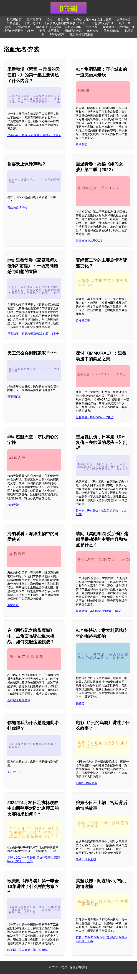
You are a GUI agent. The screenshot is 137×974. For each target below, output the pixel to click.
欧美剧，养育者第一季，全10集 (27, 949)
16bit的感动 (57, 34)
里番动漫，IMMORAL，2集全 (95, 417)
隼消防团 (81, 144)
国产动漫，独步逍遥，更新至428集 (58, 26)
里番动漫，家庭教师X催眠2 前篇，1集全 (33, 333)
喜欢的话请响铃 (17, 207)
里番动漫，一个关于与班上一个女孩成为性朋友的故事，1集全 (46, 23)
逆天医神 (92, 26)
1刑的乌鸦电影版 (86, 783)
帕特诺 (80, 703)
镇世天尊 (124, 23)
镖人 (49, 19)
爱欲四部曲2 (112, 30)
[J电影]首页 (14, 19)
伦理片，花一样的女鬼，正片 (92, 19)
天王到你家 (14, 396)
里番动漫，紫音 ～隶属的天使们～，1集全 (34, 135)
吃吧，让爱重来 (49, 30)
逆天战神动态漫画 (81, 34)
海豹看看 (13, 605)
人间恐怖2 (123, 19)
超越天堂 (13, 504)
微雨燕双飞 (34, 19)
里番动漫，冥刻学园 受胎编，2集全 (98, 610)
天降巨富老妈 (73, 30)
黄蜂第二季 (83, 320)
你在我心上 (14, 771)
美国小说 (63, 19)
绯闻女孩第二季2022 (89, 240)
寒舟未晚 (92, 30)
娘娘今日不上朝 (86, 859)
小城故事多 (23, 26)
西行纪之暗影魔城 (18, 700)
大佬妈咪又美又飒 (102, 23)
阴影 (8, 26)
